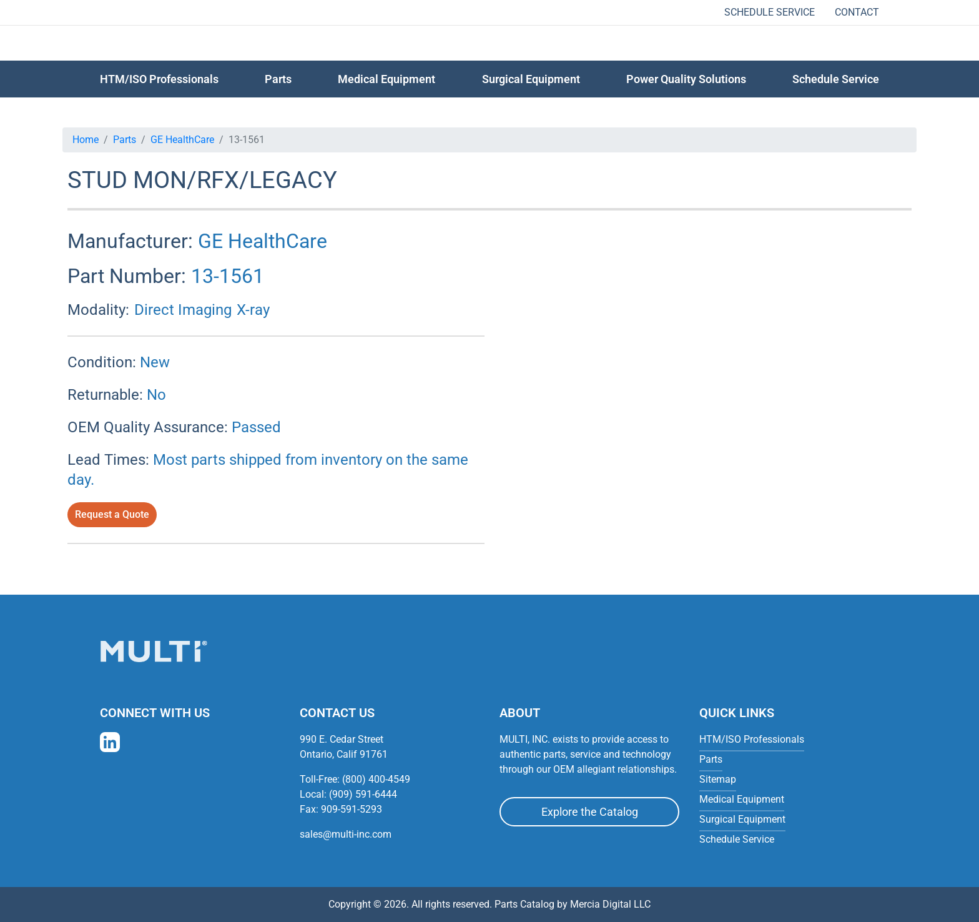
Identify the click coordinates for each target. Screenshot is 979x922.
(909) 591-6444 (363, 794)
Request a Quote (112, 514)
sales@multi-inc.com (345, 834)
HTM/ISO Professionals (159, 79)
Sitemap (717, 779)
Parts (124, 140)
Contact (857, 12)
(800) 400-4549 (376, 779)
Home (85, 140)
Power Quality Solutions (686, 79)
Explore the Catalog (589, 811)
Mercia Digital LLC (610, 904)
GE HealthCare (182, 140)
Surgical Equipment (531, 79)
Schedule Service (769, 12)
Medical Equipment (386, 79)
